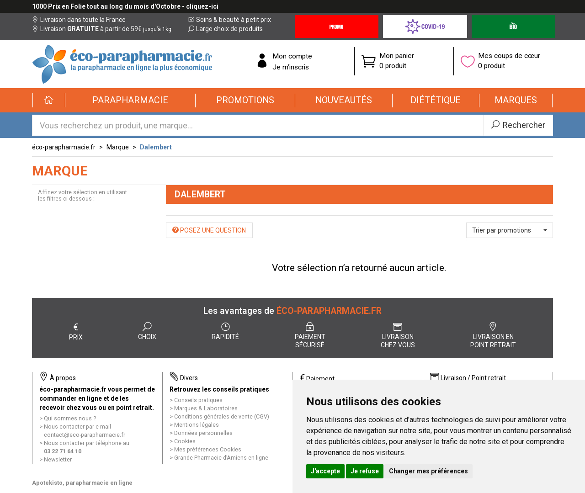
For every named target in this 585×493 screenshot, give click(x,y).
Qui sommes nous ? (70, 418)
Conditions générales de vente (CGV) (221, 416)
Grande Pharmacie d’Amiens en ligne (221, 457)
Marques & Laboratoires (206, 408)
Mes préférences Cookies (207, 449)
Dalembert (156, 147)
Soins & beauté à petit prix (229, 19)
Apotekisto (82, 482)
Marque (117, 147)
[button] (130, 100)
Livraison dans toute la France (79, 19)
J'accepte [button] (325, 471)
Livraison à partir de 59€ (101, 28)
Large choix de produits (225, 28)
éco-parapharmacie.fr (64, 147)
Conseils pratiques (198, 400)
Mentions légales (196, 424)
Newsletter (58, 459)
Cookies (185, 441)
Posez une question (209, 230)
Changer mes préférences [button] (428, 471)
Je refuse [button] (365, 471)
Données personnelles (203, 432)
